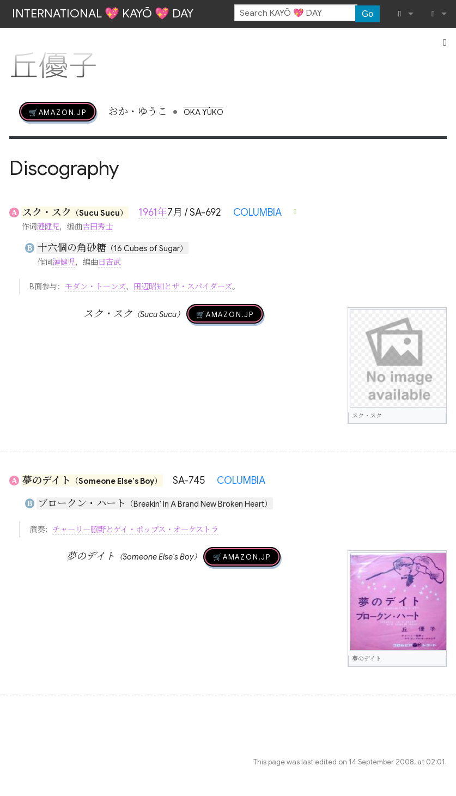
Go (367, 14)
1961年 (152, 212)
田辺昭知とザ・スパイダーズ (182, 286)
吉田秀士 (97, 227)
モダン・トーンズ (95, 286)
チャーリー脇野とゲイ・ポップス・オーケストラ (135, 529)
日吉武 (109, 262)
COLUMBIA (257, 212)
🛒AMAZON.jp (58, 112)
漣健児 (48, 227)
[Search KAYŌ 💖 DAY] (295, 13)
